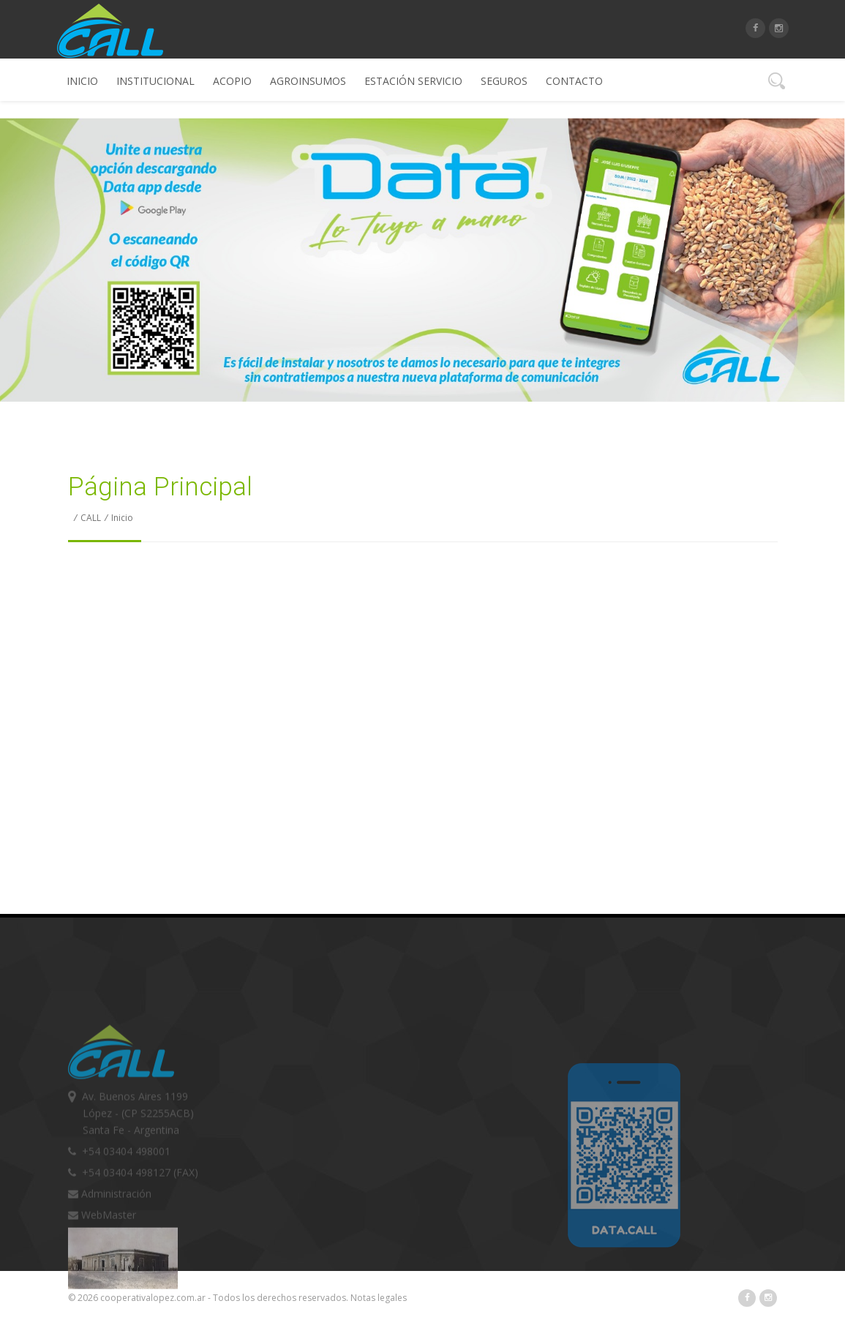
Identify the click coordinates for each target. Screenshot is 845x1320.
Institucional (155, 81)
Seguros (504, 81)
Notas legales (378, 1297)
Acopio (232, 81)
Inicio (82, 81)
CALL (90, 517)
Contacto (574, 81)
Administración (109, 1276)
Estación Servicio (413, 81)
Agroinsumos (308, 81)
